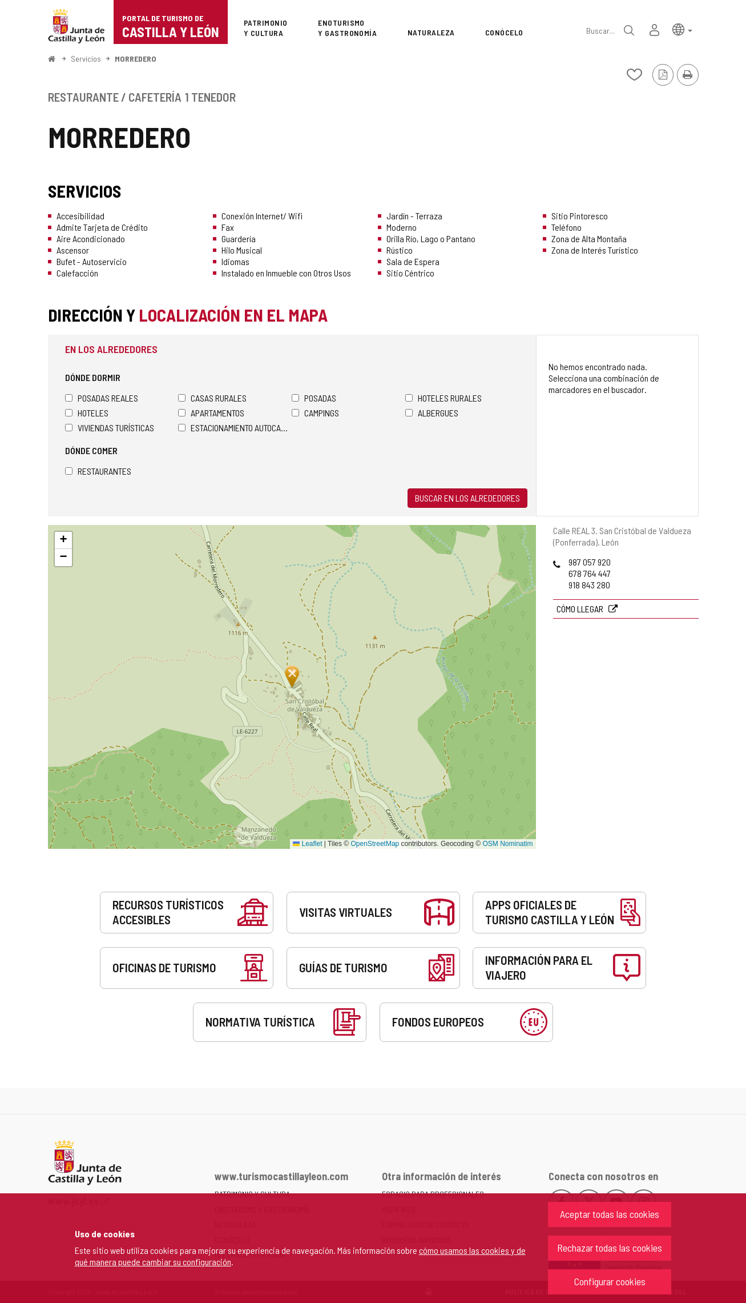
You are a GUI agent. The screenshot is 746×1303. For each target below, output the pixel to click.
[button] (682, 29)
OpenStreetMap (375, 844)
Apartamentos (211, 412)
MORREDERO (135, 58)
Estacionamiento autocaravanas (235, 427)
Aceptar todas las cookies (609, 1214)
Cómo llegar (581, 608)
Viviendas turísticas (109, 427)
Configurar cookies (610, 1281)
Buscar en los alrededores (467, 497)
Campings (315, 412)
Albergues (431, 412)
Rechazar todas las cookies (609, 1247)
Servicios (86, 58)
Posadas (314, 397)
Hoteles (86, 412)
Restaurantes (98, 471)
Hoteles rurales (443, 397)
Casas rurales (212, 397)
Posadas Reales (101, 397)
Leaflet (307, 844)
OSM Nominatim (507, 844)
